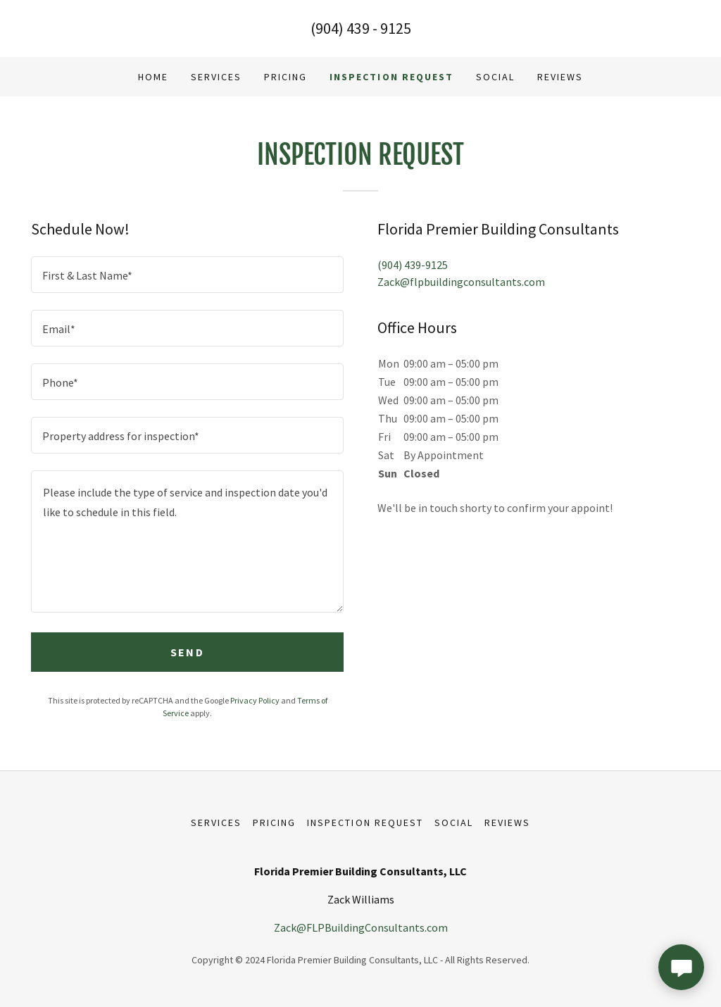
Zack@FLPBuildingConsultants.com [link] (361, 927)
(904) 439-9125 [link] (412, 265)
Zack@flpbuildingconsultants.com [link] (461, 282)
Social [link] (495, 76)
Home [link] (153, 76)
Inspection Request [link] (391, 76)
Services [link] (216, 76)
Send (187, 652)
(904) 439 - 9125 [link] (361, 28)
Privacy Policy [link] (255, 700)
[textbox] (187, 274)
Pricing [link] (285, 76)
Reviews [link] (560, 76)
